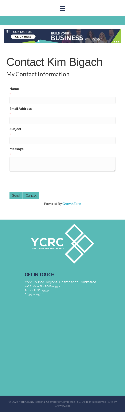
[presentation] (41, 182)
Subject (15, 129)
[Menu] (62, 8)
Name (14, 88)
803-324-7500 (34, 294)
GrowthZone (71, 203)
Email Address (20, 108)
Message (16, 149)
